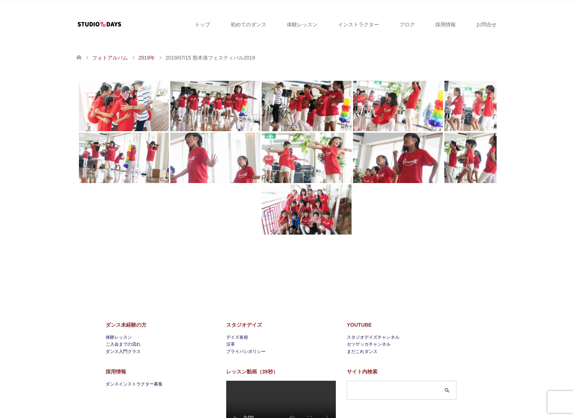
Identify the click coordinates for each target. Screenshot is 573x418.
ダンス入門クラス (123, 351)
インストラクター (358, 24)
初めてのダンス (248, 24)
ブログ (407, 24)
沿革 (230, 344)
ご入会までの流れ (123, 344)
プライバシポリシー (246, 351)
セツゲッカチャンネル (369, 344)
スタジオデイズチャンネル (373, 337)
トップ (202, 24)
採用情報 (445, 24)
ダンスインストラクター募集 (134, 384)
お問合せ (486, 24)
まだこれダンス (362, 351)
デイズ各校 (237, 337)
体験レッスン (302, 24)
